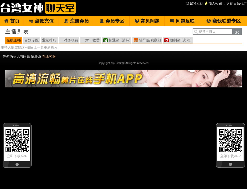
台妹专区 (31, 40)
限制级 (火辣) (180, 40)
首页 (11, 21)
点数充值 (41, 21)
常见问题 (147, 21)
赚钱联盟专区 (223, 21)
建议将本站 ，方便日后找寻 (216, 4)
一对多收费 (69, 40)
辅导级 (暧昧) (150, 40)
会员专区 (111, 21)
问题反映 (182, 21)
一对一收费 (90, 40)
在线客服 (49, 57)
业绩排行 (49, 40)
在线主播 (13, 40)
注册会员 (76, 21)
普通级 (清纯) (119, 40)
